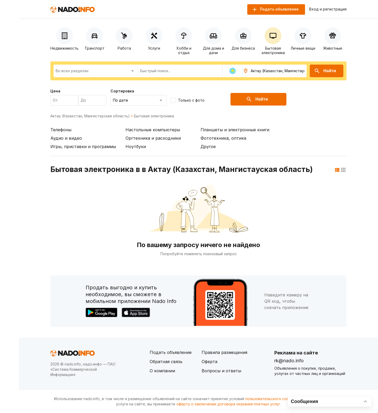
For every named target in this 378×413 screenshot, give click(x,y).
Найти (325, 71)
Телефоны (60, 129)
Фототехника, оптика (223, 138)
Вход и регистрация (327, 9)
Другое (208, 146)
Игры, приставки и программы (83, 146)
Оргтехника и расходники (153, 138)
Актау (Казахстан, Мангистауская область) (90, 116)
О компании (162, 370)
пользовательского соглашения (274, 398)
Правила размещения (224, 352)
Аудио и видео (66, 138)
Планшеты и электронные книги (235, 129)
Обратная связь (166, 361)
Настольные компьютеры (152, 129)
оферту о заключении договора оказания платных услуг (228, 404)
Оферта (209, 361)
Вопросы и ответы (221, 370)
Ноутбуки (135, 146)
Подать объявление (171, 352)
